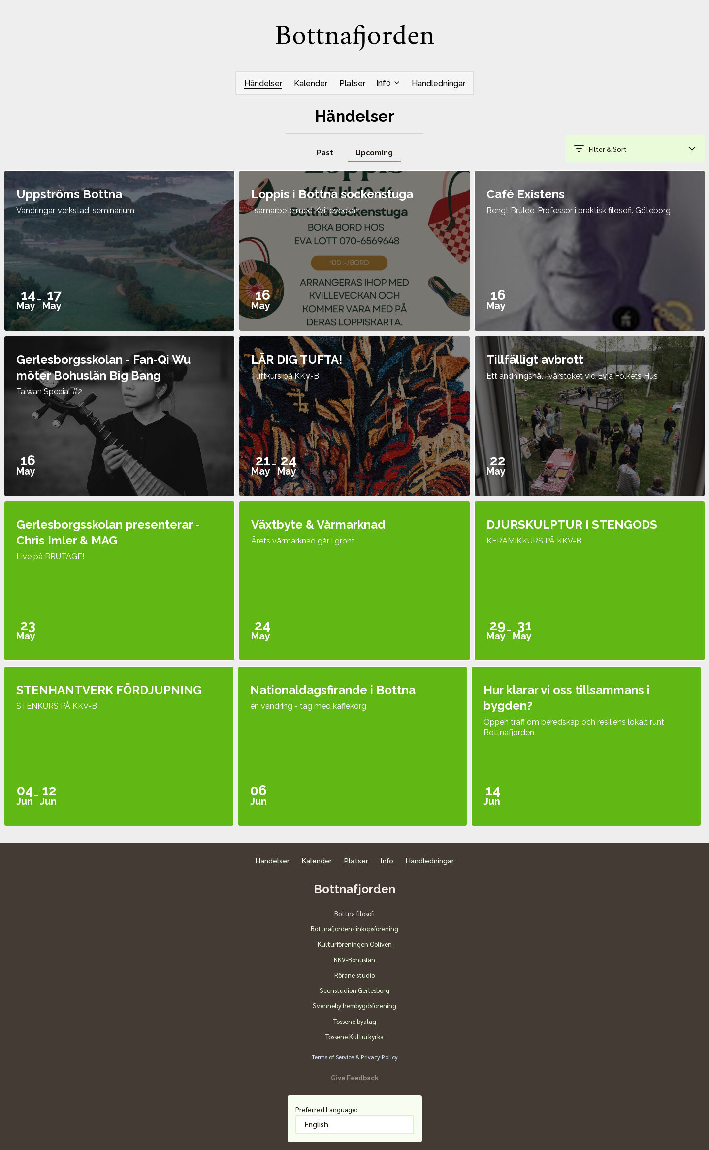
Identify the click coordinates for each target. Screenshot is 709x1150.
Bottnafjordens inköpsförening (354, 928)
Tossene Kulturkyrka (354, 1036)
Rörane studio (354, 974)
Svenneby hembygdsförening (354, 1005)
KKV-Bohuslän (354, 959)
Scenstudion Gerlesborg (354, 990)
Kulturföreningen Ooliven (355, 943)
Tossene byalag (354, 1021)
